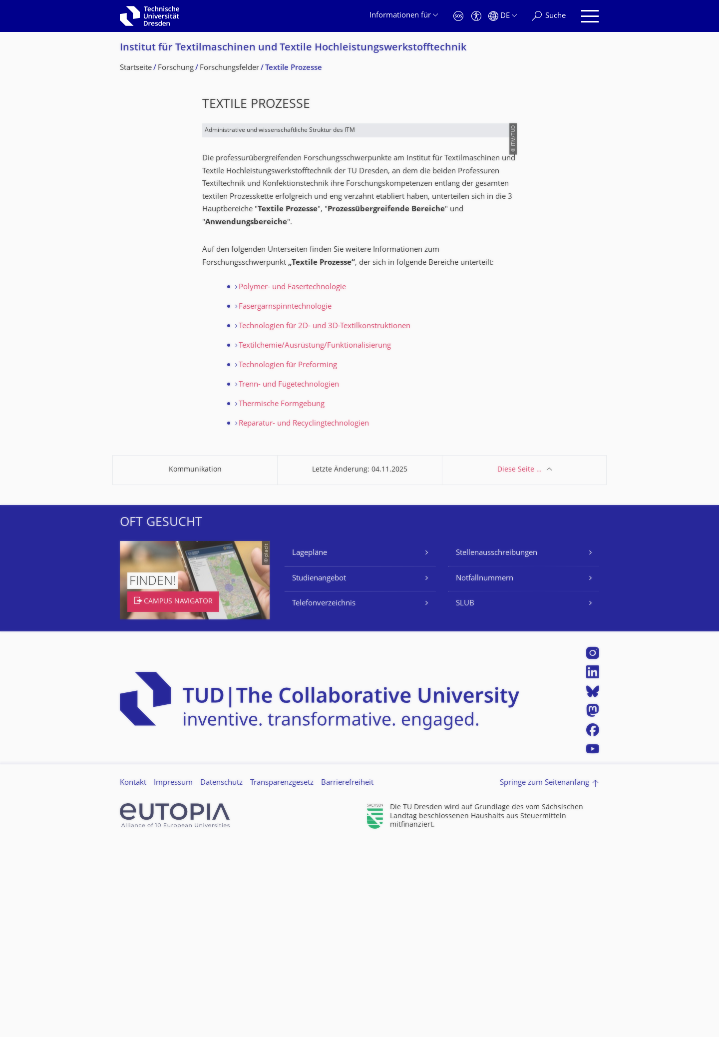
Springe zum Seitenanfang (544, 975)
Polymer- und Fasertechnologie (292, 480)
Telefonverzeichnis (324, 796)
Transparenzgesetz (282, 975)
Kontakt (133, 975)
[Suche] (549, 16)
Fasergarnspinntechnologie (285, 499)
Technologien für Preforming (288, 557)
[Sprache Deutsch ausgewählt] (502, 16)
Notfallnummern (484, 771)
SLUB (465, 796)
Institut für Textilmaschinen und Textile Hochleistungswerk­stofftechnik (293, 48)
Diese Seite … (519, 662)
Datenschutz (221, 975)
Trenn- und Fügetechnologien (289, 577)
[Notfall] (458, 16)
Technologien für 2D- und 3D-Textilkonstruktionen (324, 518)
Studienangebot (319, 771)
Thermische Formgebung (282, 596)
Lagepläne (309, 745)
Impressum (173, 975)
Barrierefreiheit (347, 975)
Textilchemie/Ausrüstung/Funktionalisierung (315, 538)
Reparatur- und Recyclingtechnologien (304, 616)
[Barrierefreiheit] (476, 16)
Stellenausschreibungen (496, 745)
